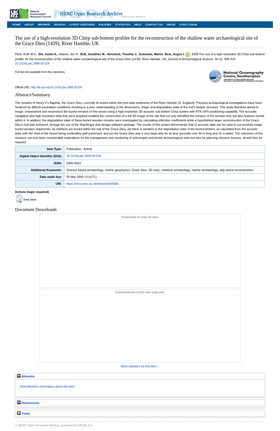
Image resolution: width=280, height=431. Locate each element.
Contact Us (154, 24)
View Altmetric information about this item (47, 386)
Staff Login (188, 24)
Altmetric (26, 376)
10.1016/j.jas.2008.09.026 (32, 63)
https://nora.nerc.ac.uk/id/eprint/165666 (92, 183)
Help (137, 24)
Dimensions (28, 402)
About (29, 24)
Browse (44, 24)
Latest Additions (82, 24)
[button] (19, 199)
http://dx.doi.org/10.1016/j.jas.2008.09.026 (56, 87)
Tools (23, 413)
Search (59, 24)
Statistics (122, 24)
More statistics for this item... (140, 366)
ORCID (171, 24)
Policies (105, 24)
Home (17, 24)
